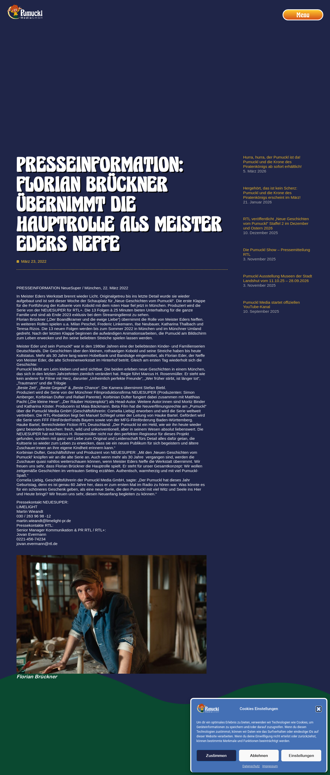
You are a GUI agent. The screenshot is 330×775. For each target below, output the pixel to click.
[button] (318, 709)
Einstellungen (301, 755)
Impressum (270, 766)
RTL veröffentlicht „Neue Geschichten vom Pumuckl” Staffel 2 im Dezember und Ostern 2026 (276, 223)
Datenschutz (251, 766)
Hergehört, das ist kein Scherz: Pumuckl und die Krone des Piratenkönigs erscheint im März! (272, 193)
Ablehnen (259, 755)
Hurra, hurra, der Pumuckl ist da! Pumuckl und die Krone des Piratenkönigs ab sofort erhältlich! (272, 162)
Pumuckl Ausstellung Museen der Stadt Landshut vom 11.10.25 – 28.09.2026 (277, 278)
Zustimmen (216, 755)
